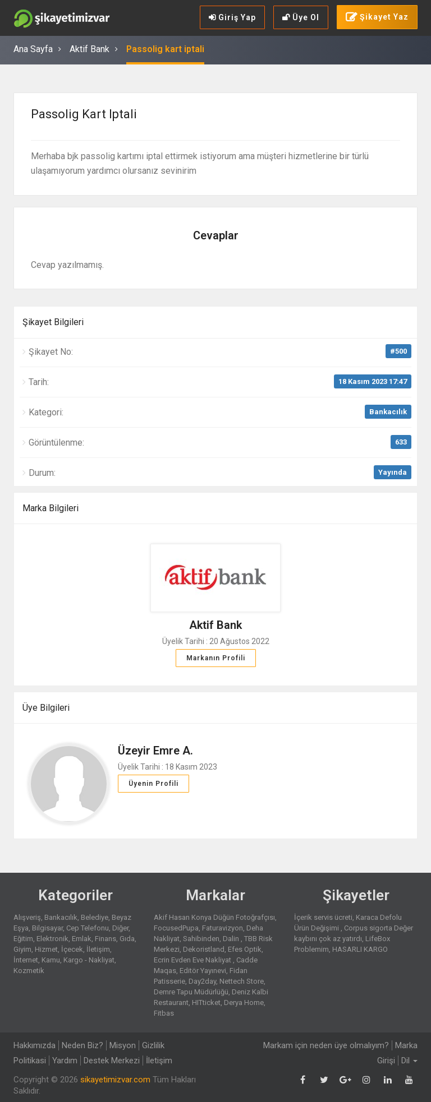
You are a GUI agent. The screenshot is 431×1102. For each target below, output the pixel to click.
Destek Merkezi (112, 1060)
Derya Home (244, 1002)
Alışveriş (27, 917)
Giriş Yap (232, 17)
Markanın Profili (215, 658)
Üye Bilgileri (46, 707)
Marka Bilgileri (50, 508)
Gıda (127, 938)
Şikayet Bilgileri (53, 322)
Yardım (64, 1060)
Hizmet (46, 949)
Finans (105, 938)
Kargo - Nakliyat (88, 960)
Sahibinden (201, 938)
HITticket (206, 1002)
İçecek (72, 949)
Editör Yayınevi (203, 970)
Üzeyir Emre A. (155, 750)
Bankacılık (388, 412)
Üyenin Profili (153, 784)
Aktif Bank (89, 49)
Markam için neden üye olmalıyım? (326, 1045)
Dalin (232, 938)
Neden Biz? (82, 1045)
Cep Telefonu (87, 928)
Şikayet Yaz (377, 17)
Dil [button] (409, 1060)
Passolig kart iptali (165, 49)
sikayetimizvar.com (115, 1080)
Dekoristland (203, 949)
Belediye (94, 917)
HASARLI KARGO (360, 949)
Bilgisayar (47, 928)
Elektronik (52, 938)
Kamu (51, 960)
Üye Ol (300, 17)
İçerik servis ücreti (323, 917)
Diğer (120, 928)
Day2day (202, 981)
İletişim (98, 949)
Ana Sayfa (33, 49)
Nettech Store (241, 981)
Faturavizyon (222, 928)
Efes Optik (245, 949)
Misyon (122, 1045)
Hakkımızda (34, 1045)
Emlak (81, 938)
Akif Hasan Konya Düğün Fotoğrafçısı (214, 917)
